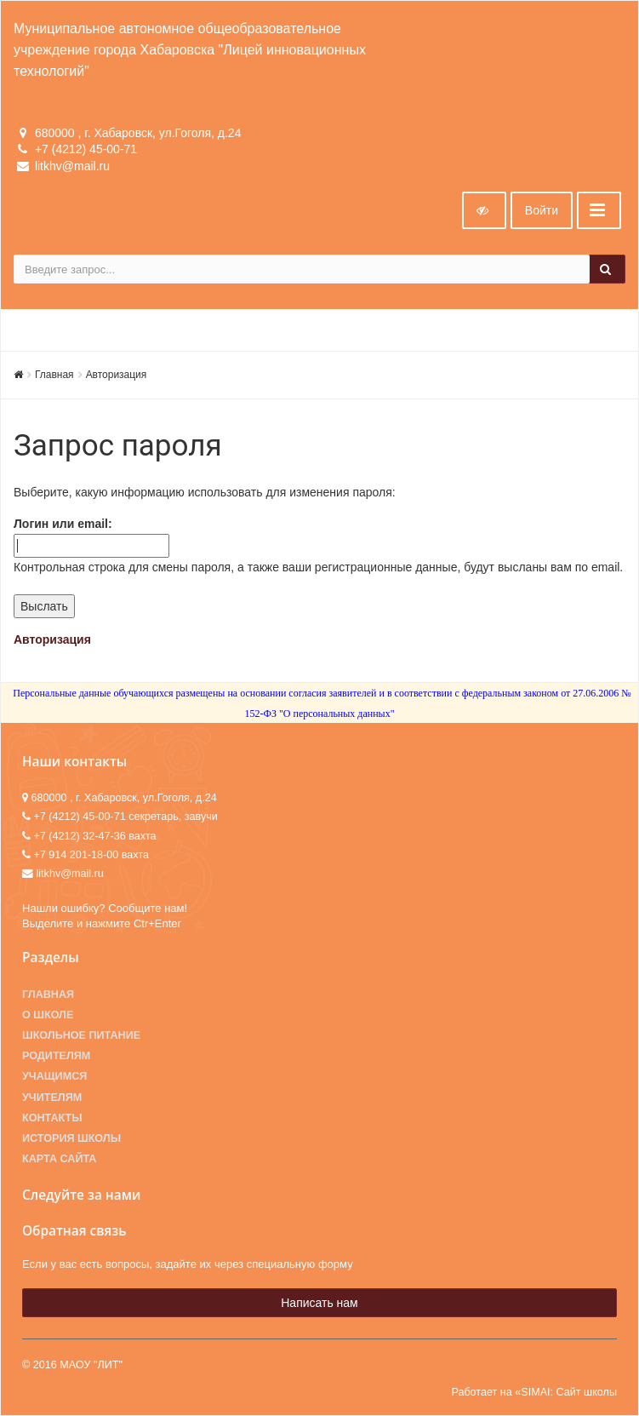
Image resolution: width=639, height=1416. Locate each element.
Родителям (56, 1056)
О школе (47, 1015)
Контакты (52, 1118)
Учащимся (54, 1076)
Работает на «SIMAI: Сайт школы (534, 1392)
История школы (71, 1138)
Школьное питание (81, 1035)
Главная (54, 375)
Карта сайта (59, 1159)
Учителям (52, 1098)
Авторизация (116, 375)
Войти (541, 210)
